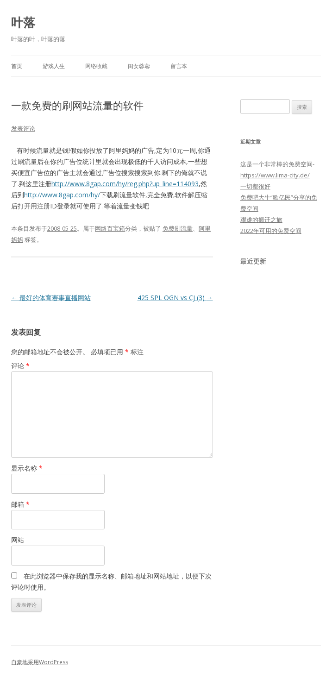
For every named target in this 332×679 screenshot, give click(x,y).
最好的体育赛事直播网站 (51, 297)
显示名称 (27, 468)
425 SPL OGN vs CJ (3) (175, 297)
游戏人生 (54, 66)
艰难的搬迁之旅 (261, 219)
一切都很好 (255, 186)
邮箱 (20, 504)
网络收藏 (96, 66)
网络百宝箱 (110, 228)
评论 (20, 365)
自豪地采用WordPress (39, 662)
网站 (17, 539)
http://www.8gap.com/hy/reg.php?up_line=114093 (125, 183)
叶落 (23, 22)
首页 (16, 66)
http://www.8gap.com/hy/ (62, 194)
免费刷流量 (178, 228)
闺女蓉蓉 (139, 66)
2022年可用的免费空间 (270, 230)
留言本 (178, 66)
